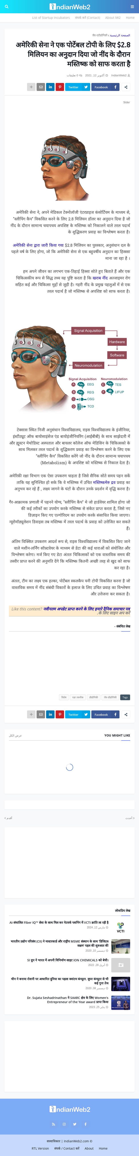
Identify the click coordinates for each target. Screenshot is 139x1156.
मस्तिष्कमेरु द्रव (104, 483)
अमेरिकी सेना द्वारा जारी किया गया (38, 246)
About (89, 1148)
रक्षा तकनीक (77, 697)
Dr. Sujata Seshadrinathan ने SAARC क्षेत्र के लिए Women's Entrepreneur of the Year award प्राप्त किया (67, 1000)
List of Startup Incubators (51, 17)
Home (130, 17)
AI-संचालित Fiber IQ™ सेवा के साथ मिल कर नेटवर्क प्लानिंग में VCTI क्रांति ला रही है (59, 922)
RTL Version (40, 1148)
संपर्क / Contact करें (66, 1148)
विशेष (63, 697)
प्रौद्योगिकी (93, 697)
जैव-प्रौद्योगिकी (99, 35)
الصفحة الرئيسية (120, 35)
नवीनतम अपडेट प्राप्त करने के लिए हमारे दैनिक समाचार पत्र (86, 609)
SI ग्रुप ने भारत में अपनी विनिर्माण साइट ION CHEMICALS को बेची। (67, 960)
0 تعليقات (72, 75)
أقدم (9, 818)
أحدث (128, 818)
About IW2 (113, 17)
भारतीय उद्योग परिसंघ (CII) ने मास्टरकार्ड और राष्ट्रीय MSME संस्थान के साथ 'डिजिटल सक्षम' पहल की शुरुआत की (59, 943)
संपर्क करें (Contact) (87, 17)
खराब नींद (100, 278)
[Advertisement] (69, 116)
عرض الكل (15, 735)
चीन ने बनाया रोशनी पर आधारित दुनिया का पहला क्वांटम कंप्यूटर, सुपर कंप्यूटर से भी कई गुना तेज (59, 981)
